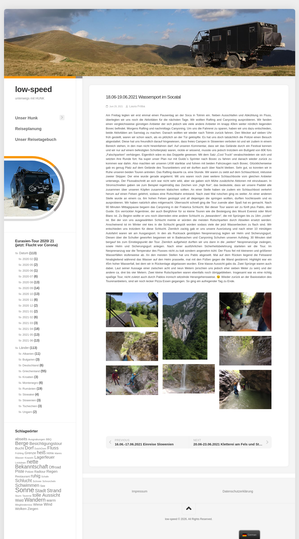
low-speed (35, 89)
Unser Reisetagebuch (35, 139)
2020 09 (28, 287)
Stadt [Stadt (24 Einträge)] (40, 489)
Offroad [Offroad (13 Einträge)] (55, 466)
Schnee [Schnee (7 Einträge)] (37, 480)
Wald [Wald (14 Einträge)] (19, 500)
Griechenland (31, 370)
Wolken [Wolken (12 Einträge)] (21, 508)
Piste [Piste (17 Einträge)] (19, 470)
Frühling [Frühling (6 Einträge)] (19, 452)
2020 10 (28, 293)
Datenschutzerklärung (238, 491)
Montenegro (30, 382)
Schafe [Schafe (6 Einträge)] (45, 476)
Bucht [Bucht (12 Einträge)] (19, 447)
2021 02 (28, 316)
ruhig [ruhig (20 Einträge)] (35, 475)
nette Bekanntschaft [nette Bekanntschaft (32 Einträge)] (31, 463)
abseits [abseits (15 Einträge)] (21, 438)
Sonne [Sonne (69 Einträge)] (24, 489)
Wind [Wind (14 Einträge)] (48, 504)
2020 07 (28, 275)
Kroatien (28, 376)
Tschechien (30, 405)
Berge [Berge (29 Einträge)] (22, 442)
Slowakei (28, 393)
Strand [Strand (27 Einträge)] (54, 490)
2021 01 (28, 310)
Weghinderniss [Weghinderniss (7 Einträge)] (23, 503)
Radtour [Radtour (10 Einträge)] (40, 471)
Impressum (139, 491)
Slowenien (29, 399)
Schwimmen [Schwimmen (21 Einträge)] (27, 484)
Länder (24, 347)
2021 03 (28, 322)
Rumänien (29, 388)
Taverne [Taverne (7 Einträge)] (27, 495)
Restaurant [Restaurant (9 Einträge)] (22, 475)
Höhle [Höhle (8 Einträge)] (50, 452)
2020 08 (28, 281)
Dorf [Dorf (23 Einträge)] (29, 447)
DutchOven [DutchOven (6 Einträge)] (40, 448)
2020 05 (28, 264)
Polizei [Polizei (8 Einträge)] (29, 471)
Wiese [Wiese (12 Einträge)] (38, 504)
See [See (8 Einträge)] (42, 485)
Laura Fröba (135, 106)
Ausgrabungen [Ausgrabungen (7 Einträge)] (36, 438)
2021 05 (28, 334)
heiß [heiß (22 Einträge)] (41, 451)
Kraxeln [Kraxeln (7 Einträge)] (29, 456)
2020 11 (28, 299)
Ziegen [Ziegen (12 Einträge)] (33, 508)
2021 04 (28, 328)
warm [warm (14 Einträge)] (51, 500)
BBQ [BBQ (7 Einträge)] (48, 438)
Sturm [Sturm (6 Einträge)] (18, 495)
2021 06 (28, 339)
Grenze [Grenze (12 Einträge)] (30, 452)
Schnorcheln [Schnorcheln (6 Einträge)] (49, 480)
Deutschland (31, 364)
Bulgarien (29, 359)
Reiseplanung (28, 128)
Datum (23, 252)
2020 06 (28, 270)
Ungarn (27, 411)
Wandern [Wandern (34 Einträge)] (35, 499)
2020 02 (28, 258)
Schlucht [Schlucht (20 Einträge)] (23, 479)
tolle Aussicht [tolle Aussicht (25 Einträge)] (46, 494)
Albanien (28, 353)
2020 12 (28, 305)
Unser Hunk (26, 117)
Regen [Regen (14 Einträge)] (52, 471)
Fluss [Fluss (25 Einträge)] (52, 447)
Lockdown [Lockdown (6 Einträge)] (20, 462)
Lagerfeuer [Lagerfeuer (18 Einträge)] (44, 456)
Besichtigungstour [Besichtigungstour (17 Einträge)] (45, 442)
